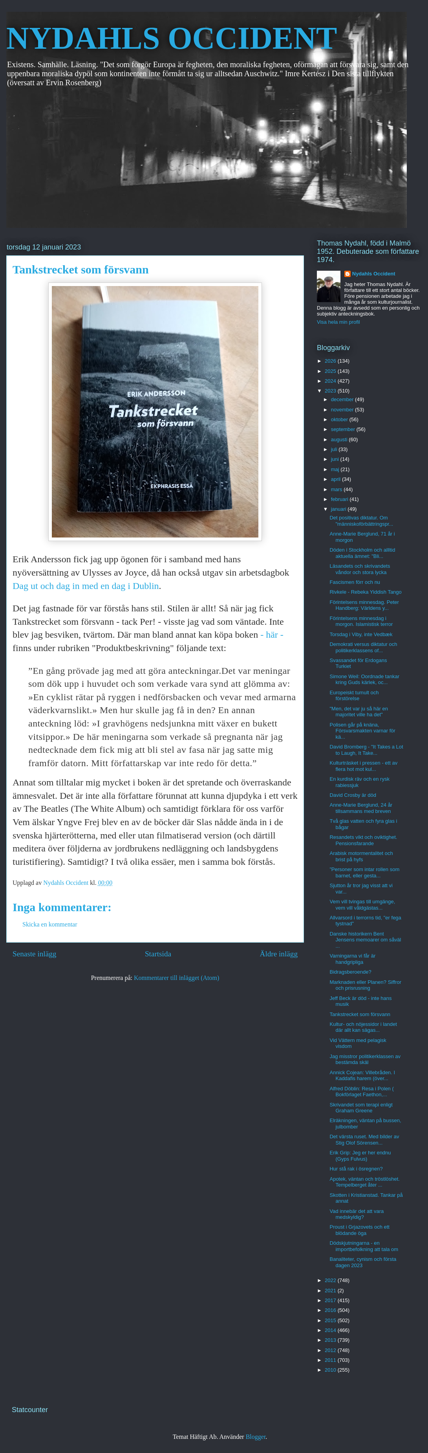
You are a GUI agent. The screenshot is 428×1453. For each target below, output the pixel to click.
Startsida (158, 954)
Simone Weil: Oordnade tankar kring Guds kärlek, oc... (364, 679)
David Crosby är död (352, 795)
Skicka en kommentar (49, 924)
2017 (331, 1300)
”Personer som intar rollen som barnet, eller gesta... (364, 872)
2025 (331, 371)
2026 (331, 361)
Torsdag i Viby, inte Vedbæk (360, 634)
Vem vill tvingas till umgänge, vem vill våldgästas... (362, 905)
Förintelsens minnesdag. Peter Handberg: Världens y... (364, 605)
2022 (331, 1280)
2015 (331, 1320)
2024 (331, 381)
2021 (331, 1290)
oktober (340, 419)
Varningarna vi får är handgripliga (352, 959)
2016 (331, 1310)
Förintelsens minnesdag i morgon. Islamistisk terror (361, 621)
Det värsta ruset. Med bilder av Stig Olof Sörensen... (364, 1140)
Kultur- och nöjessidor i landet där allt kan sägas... (363, 1027)
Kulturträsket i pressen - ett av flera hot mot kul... (363, 766)
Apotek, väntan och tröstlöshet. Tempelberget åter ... (364, 1182)
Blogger (256, 1436)
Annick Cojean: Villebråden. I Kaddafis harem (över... (362, 1076)
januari (339, 509)
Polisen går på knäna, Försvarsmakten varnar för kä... (362, 731)
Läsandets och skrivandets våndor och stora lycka (359, 569)
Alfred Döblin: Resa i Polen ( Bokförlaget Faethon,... (361, 1092)
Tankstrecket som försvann (359, 1014)
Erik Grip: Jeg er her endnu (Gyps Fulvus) (360, 1156)
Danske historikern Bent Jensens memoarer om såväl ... (365, 940)
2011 (331, 1360)
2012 (331, 1350)
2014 (331, 1330)
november (343, 410)
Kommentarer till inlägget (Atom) (176, 977)
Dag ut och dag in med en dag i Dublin (86, 586)
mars (337, 489)
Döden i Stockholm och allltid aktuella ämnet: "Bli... (362, 553)
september (344, 429)
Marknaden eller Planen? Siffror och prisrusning (365, 985)
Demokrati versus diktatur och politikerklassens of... (363, 647)
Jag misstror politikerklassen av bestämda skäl (365, 1059)
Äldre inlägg (279, 954)
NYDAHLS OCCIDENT (171, 38)
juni (335, 459)
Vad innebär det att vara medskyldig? (356, 1214)
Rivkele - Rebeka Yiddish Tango (365, 592)
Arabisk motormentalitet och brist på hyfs (361, 856)
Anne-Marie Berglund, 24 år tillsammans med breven (360, 808)
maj (336, 469)
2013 (331, 1340)
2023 (331, 391)
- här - (272, 634)
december (343, 399)
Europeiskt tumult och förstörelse (354, 696)
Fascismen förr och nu (354, 582)
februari (340, 499)
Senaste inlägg (34, 954)
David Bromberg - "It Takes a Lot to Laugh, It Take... (366, 750)
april (336, 479)
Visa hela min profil (338, 322)
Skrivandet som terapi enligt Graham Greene (360, 1108)
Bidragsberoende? (350, 972)
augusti (340, 439)
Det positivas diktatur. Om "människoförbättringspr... (361, 521)
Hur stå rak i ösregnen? (355, 1169)
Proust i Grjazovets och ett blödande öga (359, 1230)
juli (335, 449)
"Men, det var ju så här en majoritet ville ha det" (358, 712)
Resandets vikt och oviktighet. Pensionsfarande (363, 840)
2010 (331, 1370)
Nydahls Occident (373, 274)
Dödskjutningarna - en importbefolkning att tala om (363, 1246)
